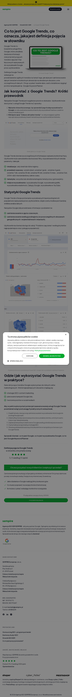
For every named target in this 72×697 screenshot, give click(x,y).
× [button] (65, 332)
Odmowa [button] (27, 357)
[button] (17, 363)
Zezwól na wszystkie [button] (49, 357)
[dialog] (36, 348)
